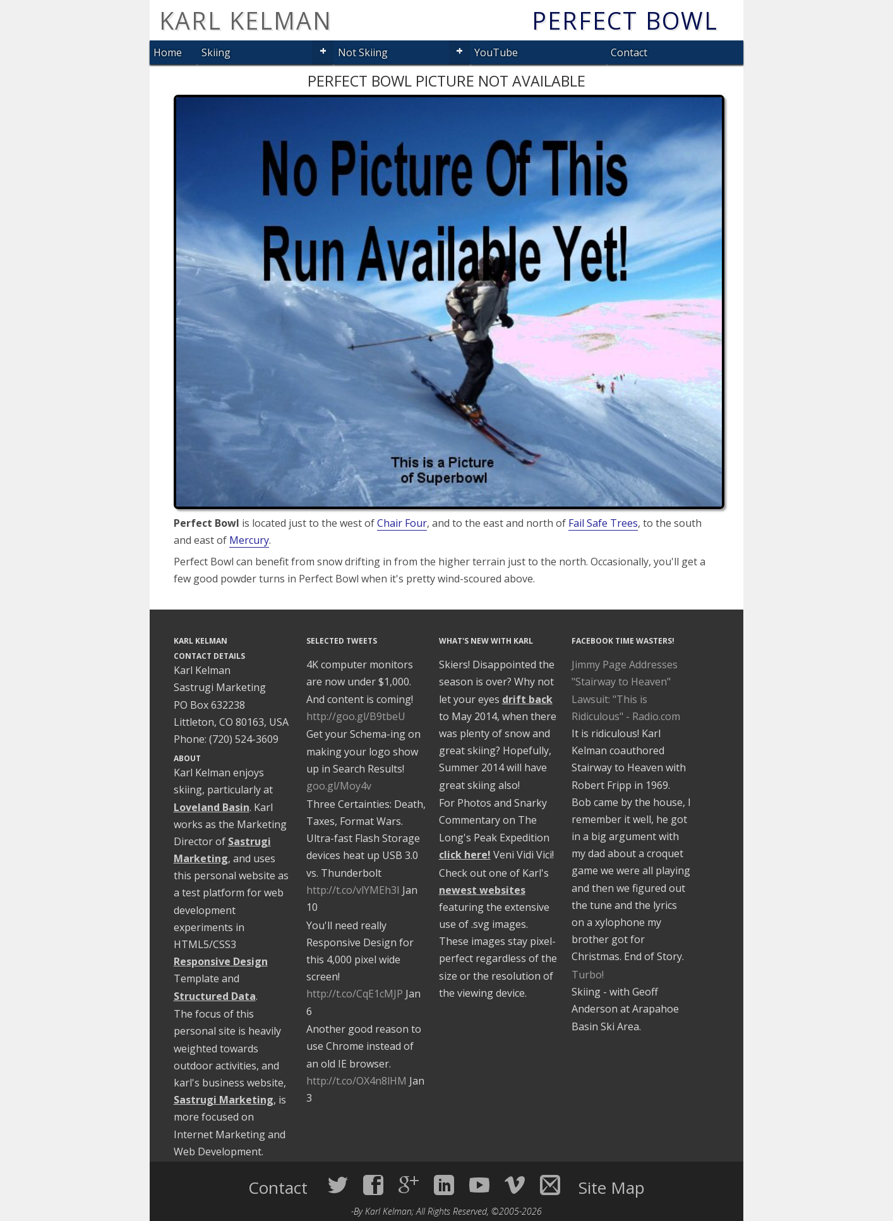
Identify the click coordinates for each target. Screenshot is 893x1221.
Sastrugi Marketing (223, 1100)
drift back (527, 699)
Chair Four (402, 523)
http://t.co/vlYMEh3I (353, 890)
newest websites (482, 890)
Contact (629, 52)
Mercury (249, 540)
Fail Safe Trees (603, 523)
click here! (465, 855)
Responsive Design (221, 961)
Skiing (216, 52)
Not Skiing (363, 52)
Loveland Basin (211, 807)
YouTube (496, 52)
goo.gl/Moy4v (338, 786)
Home (167, 52)
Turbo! (588, 975)
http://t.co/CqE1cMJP (354, 994)
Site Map (611, 1187)
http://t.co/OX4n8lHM (356, 1081)
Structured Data (215, 996)
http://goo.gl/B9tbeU (355, 716)
